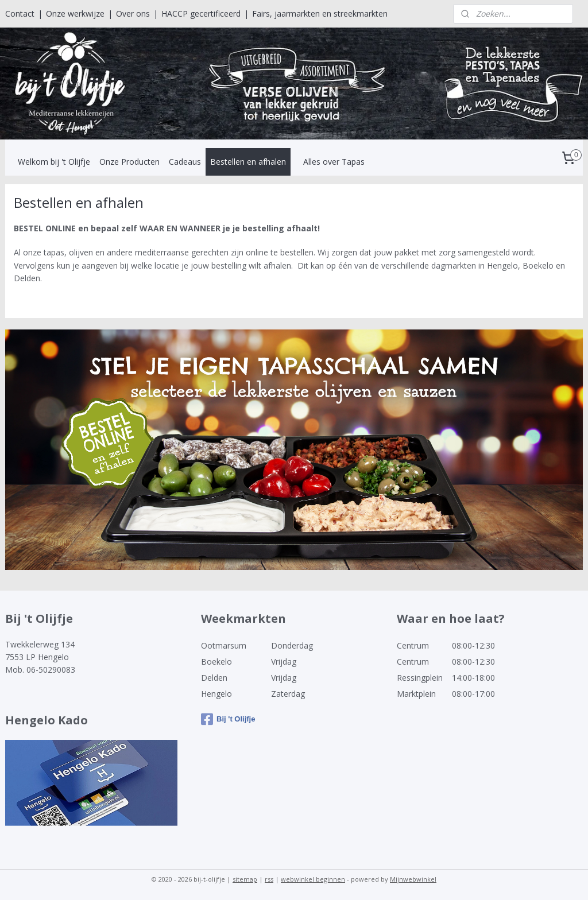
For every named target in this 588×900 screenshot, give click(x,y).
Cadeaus (185, 161)
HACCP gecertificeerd (201, 13)
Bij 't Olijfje (228, 719)
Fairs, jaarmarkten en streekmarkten (320, 13)
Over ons (133, 13)
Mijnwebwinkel (413, 879)
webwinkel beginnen (313, 879)
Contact (19, 13)
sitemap (245, 879)
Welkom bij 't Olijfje (54, 161)
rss (269, 879)
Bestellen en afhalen (248, 161)
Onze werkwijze (75, 13)
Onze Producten (129, 161)
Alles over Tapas (334, 161)
